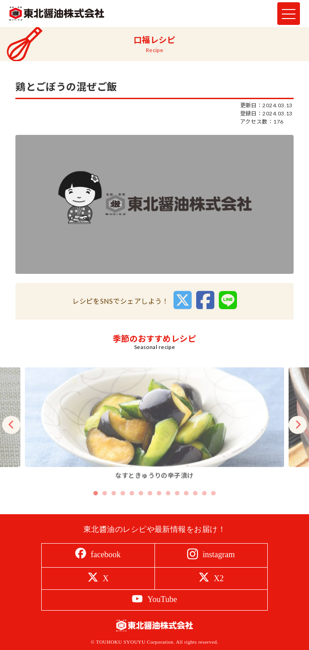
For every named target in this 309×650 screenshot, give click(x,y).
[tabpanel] (154, 432)
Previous (11, 433)
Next (298, 433)
